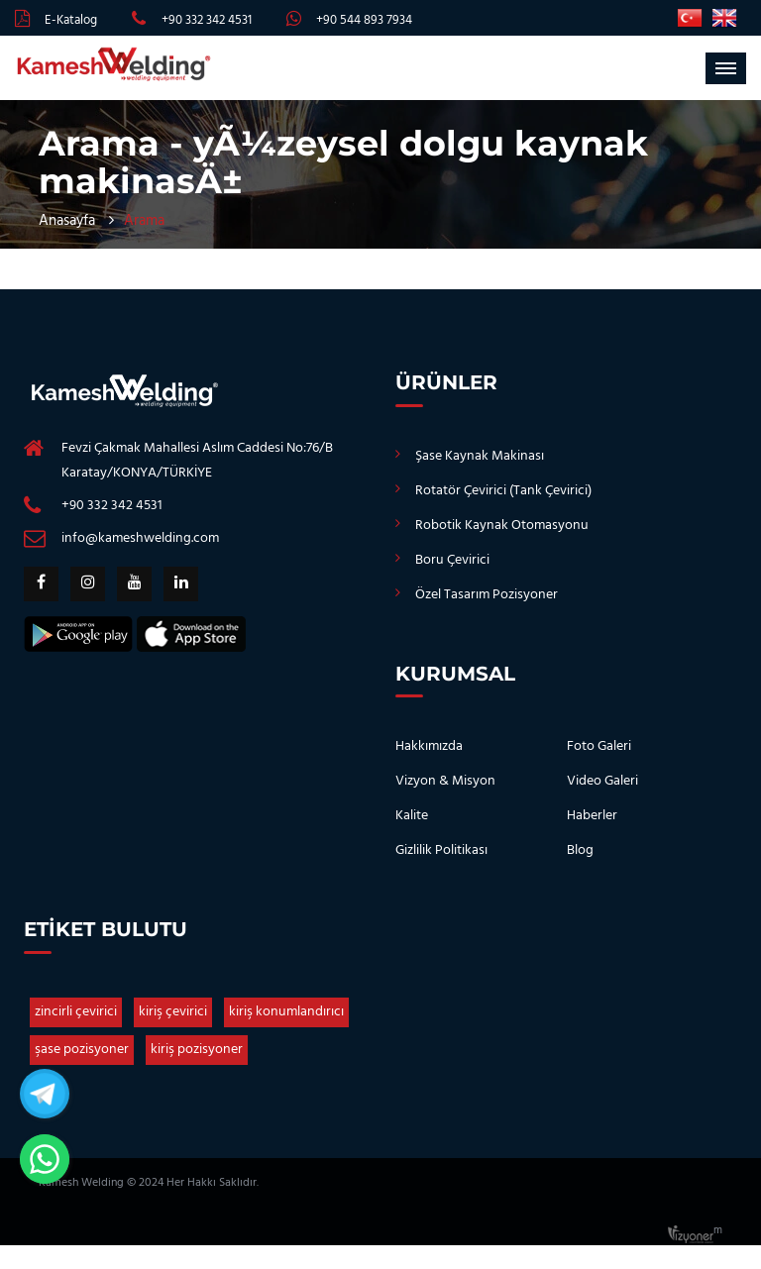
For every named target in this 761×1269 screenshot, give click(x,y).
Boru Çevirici (452, 560)
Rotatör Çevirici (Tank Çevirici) (503, 490)
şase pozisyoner (82, 1049)
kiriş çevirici (173, 1012)
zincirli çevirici (76, 1012)
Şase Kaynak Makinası (479, 456)
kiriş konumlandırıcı (286, 1012)
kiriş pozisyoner (197, 1049)
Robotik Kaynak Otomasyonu (502, 525)
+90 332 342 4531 (207, 20)
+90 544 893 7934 (364, 20)
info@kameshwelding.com (140, 538)
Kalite (411, 815)
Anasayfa (67, 221)
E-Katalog (71, 20)
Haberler (592, 815)
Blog (580, 850)
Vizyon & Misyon (445, 781)
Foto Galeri (599, 746)
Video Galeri (602, 781)
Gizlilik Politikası (441, 850)
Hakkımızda (429, 746)
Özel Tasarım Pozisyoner (486, 594)
